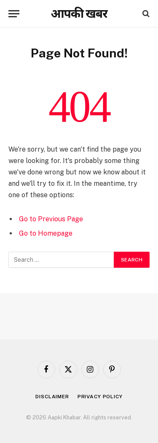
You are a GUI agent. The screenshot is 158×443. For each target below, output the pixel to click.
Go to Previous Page (51, 219)
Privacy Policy (100, 397)
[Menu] (13, 13)
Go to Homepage (45, 233)
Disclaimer (52, 397)
